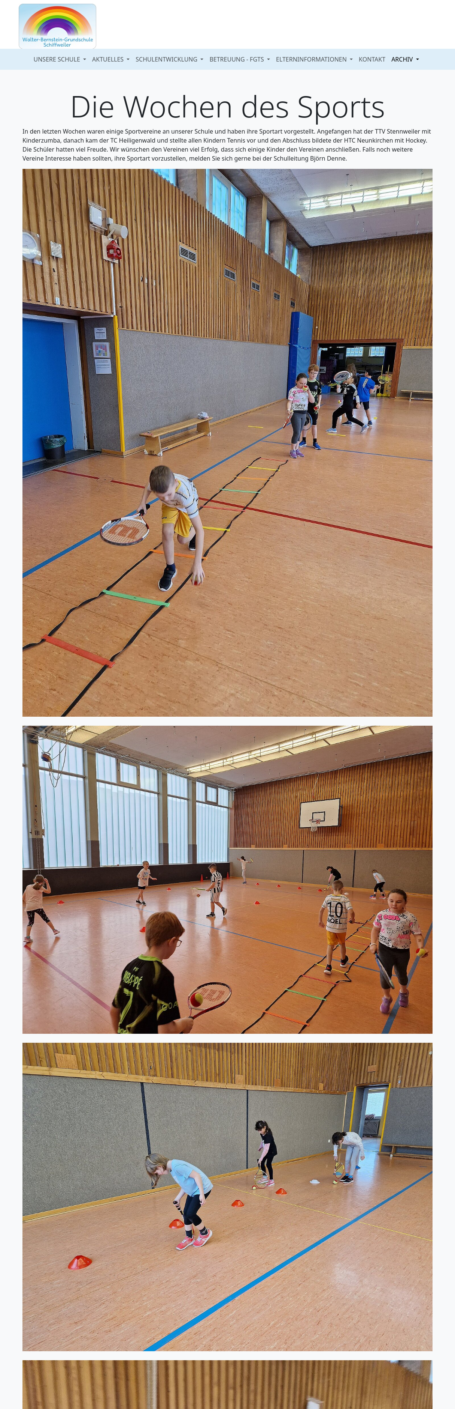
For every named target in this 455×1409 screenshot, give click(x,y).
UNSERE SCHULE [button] (58, 59)
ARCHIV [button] (402, 59)
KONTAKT (372, 59)
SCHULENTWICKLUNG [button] (167, 59)
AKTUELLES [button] (108, 59)
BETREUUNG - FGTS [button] (237, 59)
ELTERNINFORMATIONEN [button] (312, 59)
